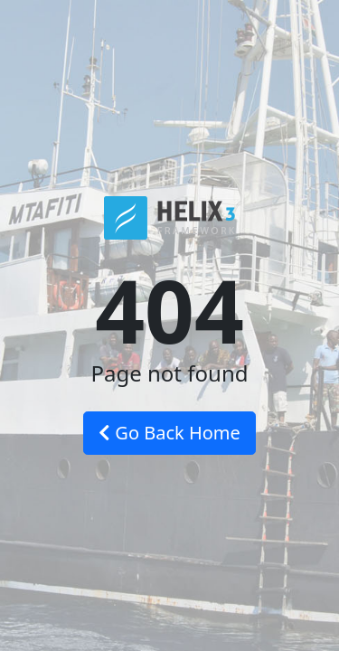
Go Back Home (169, 432)
